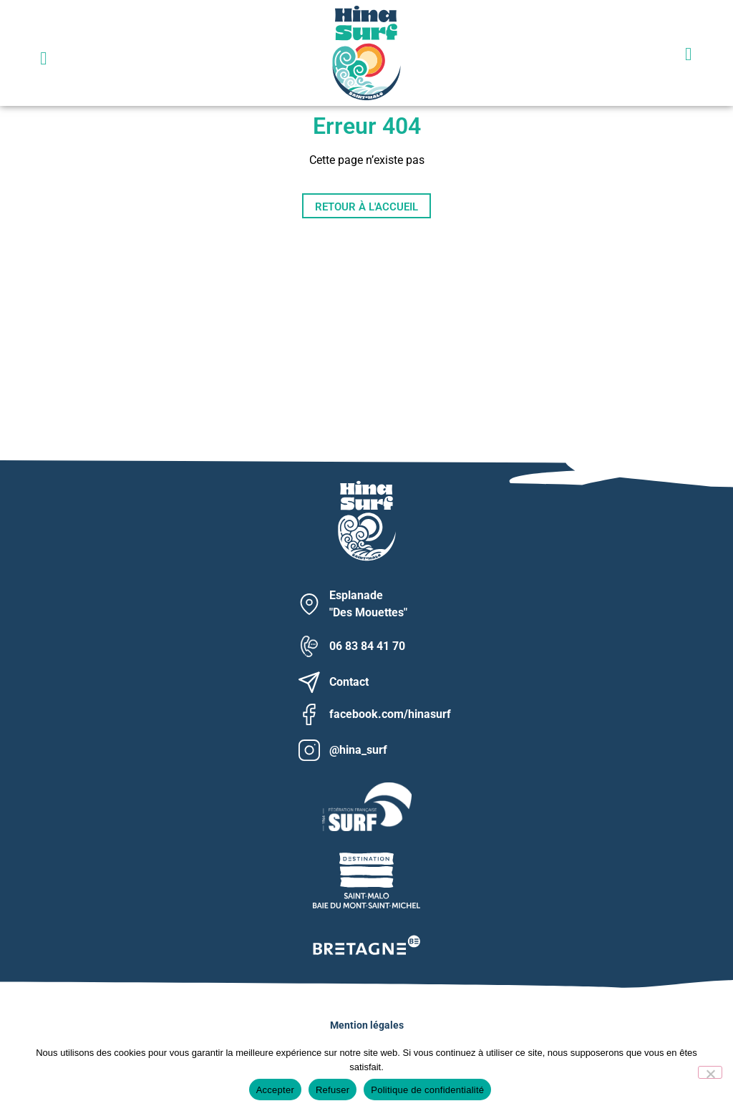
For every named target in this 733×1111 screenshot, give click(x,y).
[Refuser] (710, 1072)
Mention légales (367, 1025)
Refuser (332, 1090)
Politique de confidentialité (427, 1090)
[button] (44, 58)
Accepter (275, 1090)
